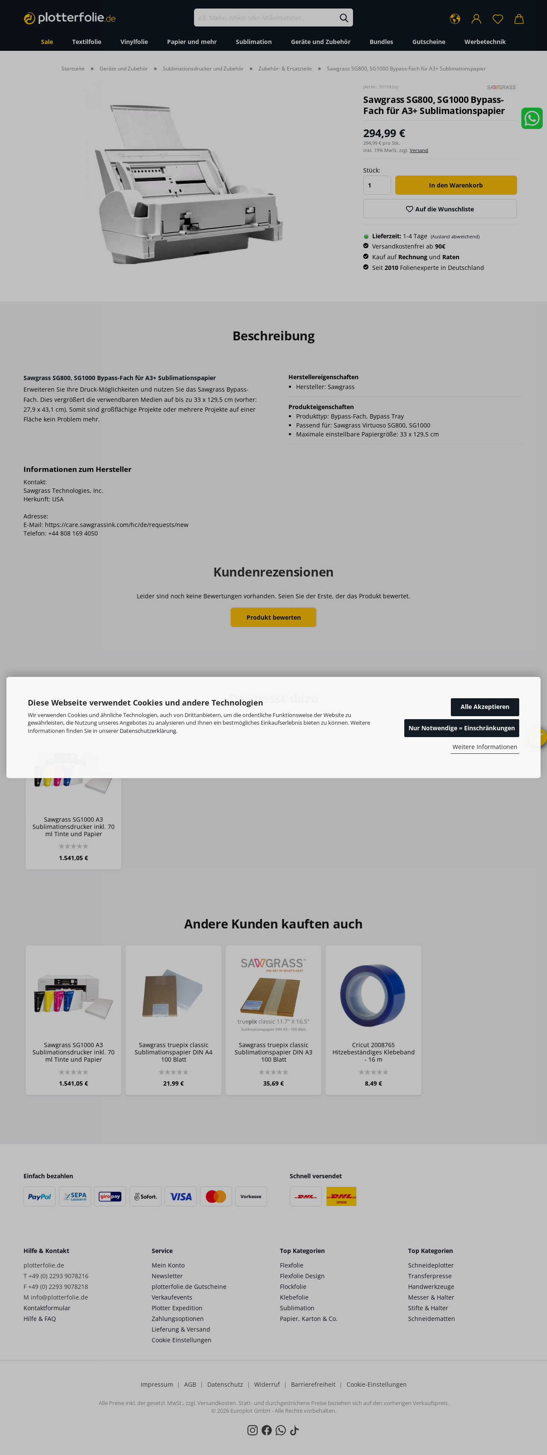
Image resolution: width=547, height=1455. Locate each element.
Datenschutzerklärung (148, 731)
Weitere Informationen (485, 747)
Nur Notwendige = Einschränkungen (462, 728)
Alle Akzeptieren (485, 707)
